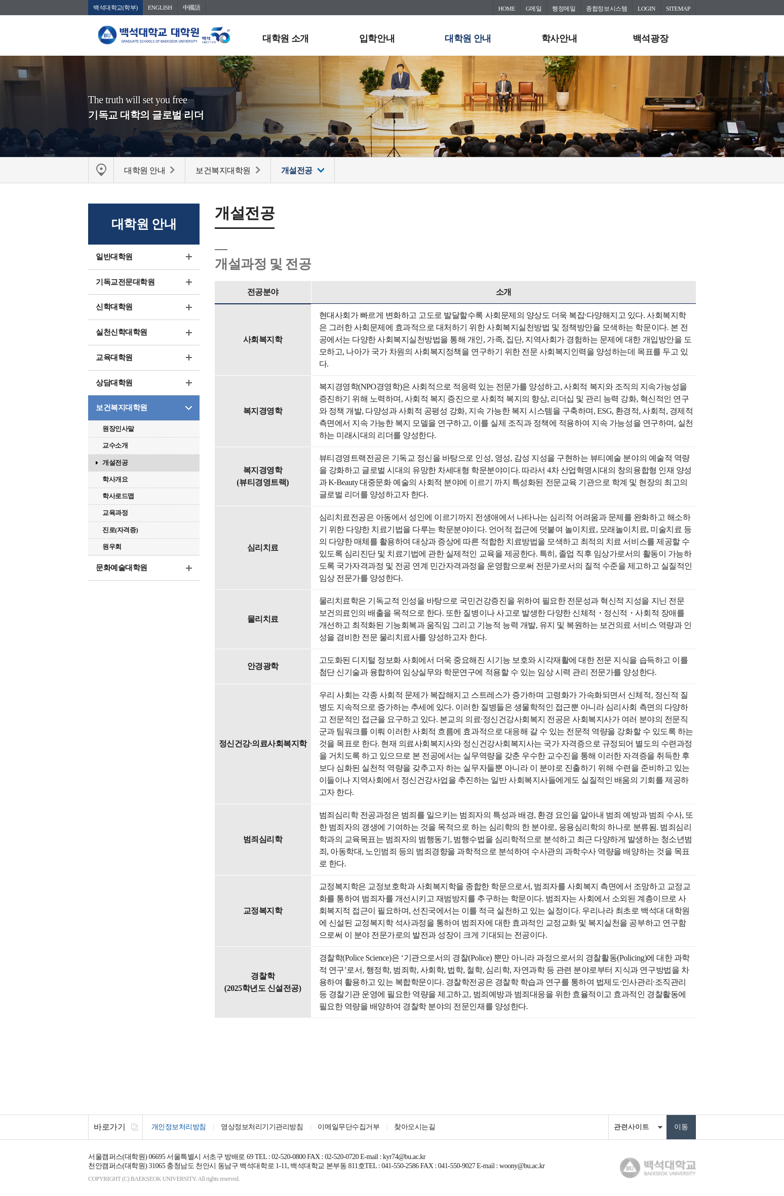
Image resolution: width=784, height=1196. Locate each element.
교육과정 (115, 513)
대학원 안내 (468, 38)
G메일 (533, 8)
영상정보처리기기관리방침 (262, 1127)
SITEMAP (678, 8)
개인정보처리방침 (178, 1127)
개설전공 (115, 462)
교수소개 (115, 446)
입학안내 (377, 38)
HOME (506, 8)
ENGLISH (160, 7)
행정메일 (563, 8)
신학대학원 (114, 307)
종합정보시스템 (606, 8)
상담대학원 (114, 383)
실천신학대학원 (121, 333)
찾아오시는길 (416, 1127)
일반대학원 (114, 257)
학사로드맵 (118, 496)
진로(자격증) (120, 530)
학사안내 (559, 38)
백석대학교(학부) (115, 7)
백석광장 (650, 38)
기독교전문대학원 (125, 282)
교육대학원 (114, 357)
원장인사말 (118, 429)
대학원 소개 (285, 38)
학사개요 (115, 479)
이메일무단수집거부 (349, 1127)
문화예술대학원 (121, 568)
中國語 (192, 7)
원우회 (112, 546)
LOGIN (646, 8)
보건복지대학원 (121, 408)
